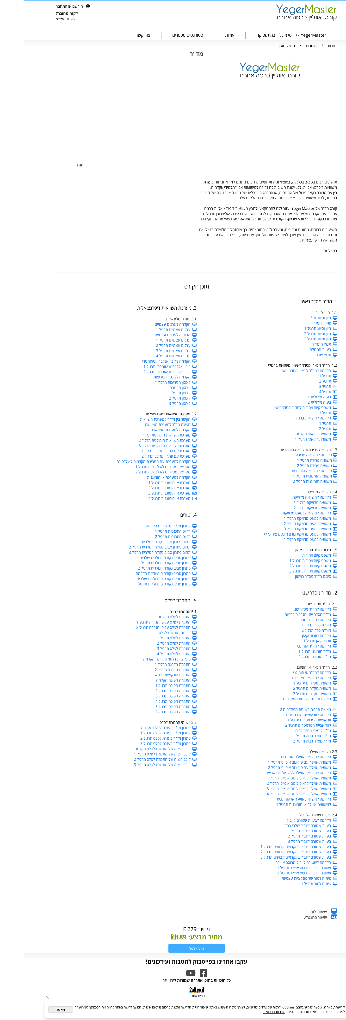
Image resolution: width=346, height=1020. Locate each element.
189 (157, 936)
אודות (206, 35)
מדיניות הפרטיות (251, 1011)
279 (168, 928)
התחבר (38, 6)
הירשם (54, 6)
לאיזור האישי (42, 18)
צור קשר (119, 35)
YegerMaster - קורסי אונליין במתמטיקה (268, 35)
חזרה (56, 165)
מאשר (37, 1009)
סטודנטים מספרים (164, 35)
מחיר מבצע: (181, 936)
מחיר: (179, 928)
